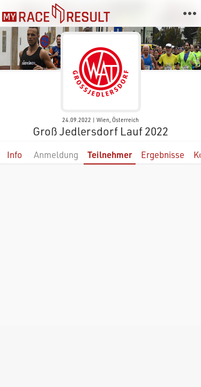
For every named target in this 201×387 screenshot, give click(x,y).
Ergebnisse (162, 154)
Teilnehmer (109, 154)
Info (14, 154)
